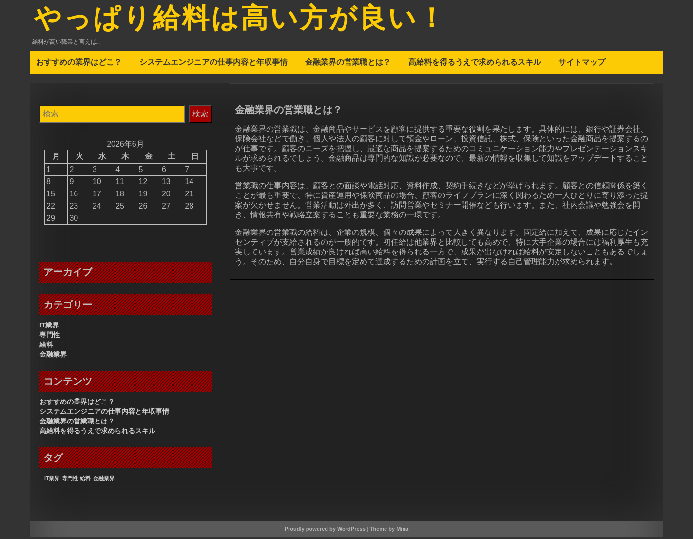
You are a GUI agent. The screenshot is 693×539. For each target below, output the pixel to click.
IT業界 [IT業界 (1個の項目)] (51, 480)
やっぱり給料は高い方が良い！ (254, 21)
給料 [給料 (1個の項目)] (85, 480)
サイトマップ (581, 64)
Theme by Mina (389, 531)
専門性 (49, 337)
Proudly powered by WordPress (325, 531)
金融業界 (53, 357)
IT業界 (49, 327)
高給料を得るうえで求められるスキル (474, 64)
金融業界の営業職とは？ (348, 64)
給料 (46, 347)
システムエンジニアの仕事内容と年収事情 (213, 64)
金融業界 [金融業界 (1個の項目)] (104, 480)
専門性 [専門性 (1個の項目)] (70, 480)
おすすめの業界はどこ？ (79, 64)
